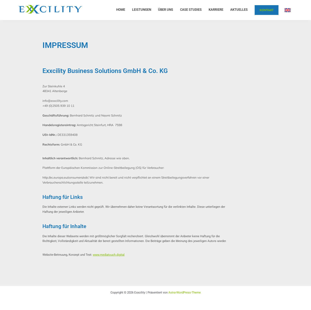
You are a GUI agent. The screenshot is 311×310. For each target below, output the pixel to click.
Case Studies (191, 10)
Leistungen (141, 10)
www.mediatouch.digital (109, 255)
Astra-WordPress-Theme (184, 292)
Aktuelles (239, 10)
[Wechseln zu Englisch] (288, 10)
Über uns (165, 10)
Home (120, 10)
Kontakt (267, 10)
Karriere (216, 10)
